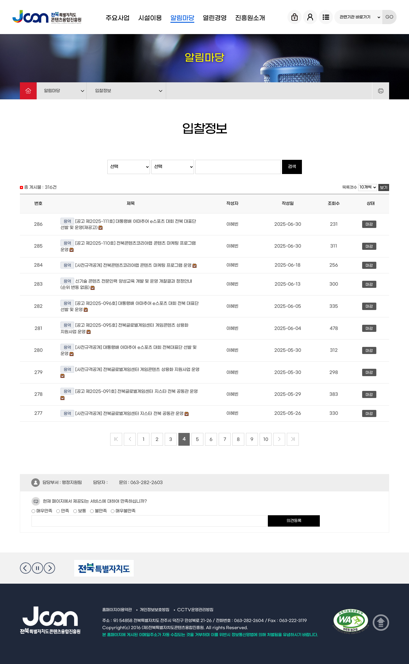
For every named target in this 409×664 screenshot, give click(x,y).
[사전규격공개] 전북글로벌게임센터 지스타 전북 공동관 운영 (130, 413)
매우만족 (43, 511)
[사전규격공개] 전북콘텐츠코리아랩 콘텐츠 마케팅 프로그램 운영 (133, 265)
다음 (49, 568)
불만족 (100, 511)
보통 (81, 511)
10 (265, 439)
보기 (383, 187)
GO (389, 17)
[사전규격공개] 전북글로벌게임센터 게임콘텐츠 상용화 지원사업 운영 (137, 369)
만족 (64, 511)
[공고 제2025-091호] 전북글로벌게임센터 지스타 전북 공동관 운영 (136, 391)
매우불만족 (124, 511)
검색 (292, 166)
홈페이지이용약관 (117, 610)
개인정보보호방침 (154, 610)
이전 (25, 568)
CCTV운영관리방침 (195, 610)
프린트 (380, 90)
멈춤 (37, 568)
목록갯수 (349, 187)
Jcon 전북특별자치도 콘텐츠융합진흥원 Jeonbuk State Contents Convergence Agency (47, 17)
